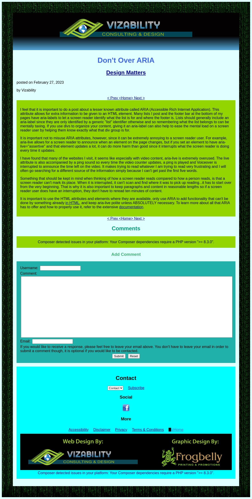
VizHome (176, 430)
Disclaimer (102, 430)
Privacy (121, 430)
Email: (46, 341)
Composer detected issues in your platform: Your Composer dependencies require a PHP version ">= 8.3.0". (126, 473)
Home (126, 98)
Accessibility (79, 430)
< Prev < (114, 98)
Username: (50, 268)
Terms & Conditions (148, 430)
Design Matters (126, 72)
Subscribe (136, 388)
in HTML (72, 203)
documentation (131, 207)
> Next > (138, 98)
